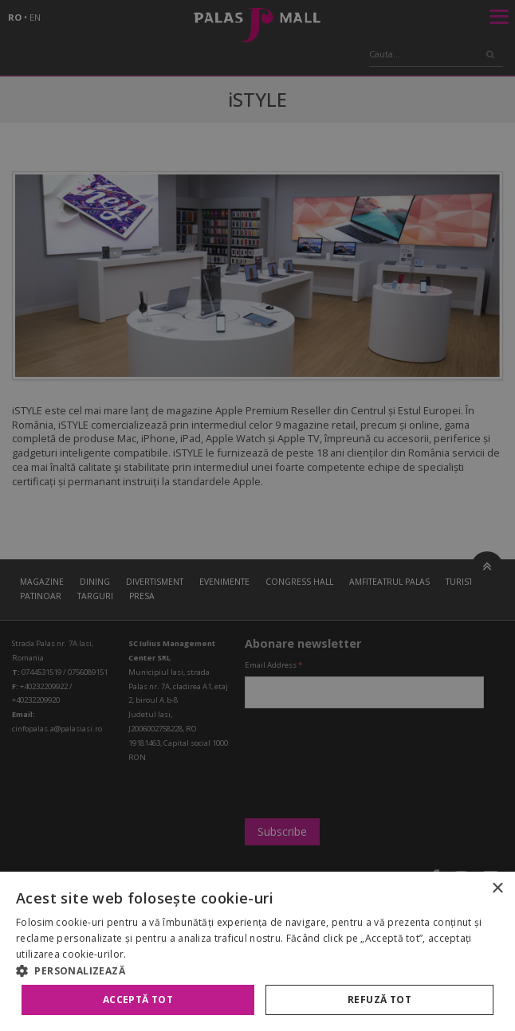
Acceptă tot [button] (138, 999)
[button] (257, 970)
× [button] (497, 889)
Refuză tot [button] (379, 999)
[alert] (257, 515)
